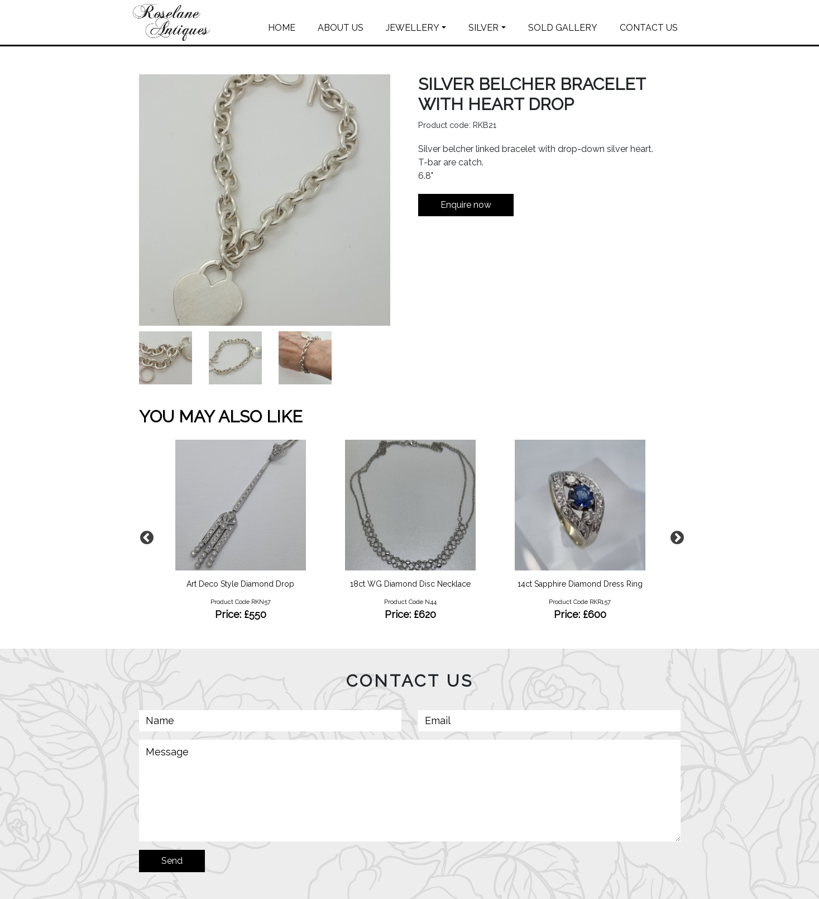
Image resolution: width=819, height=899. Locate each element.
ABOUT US (340, 27)
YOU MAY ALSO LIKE (221, 416)
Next (675, 535)
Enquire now (465, 204)
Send (172, 860)
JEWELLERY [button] (412, 27)
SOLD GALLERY (562, 27)
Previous (144, 535)
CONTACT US (649, 27)
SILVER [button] (483, 27)
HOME (281, 27)
